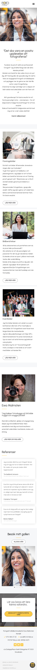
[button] (33, 4)
